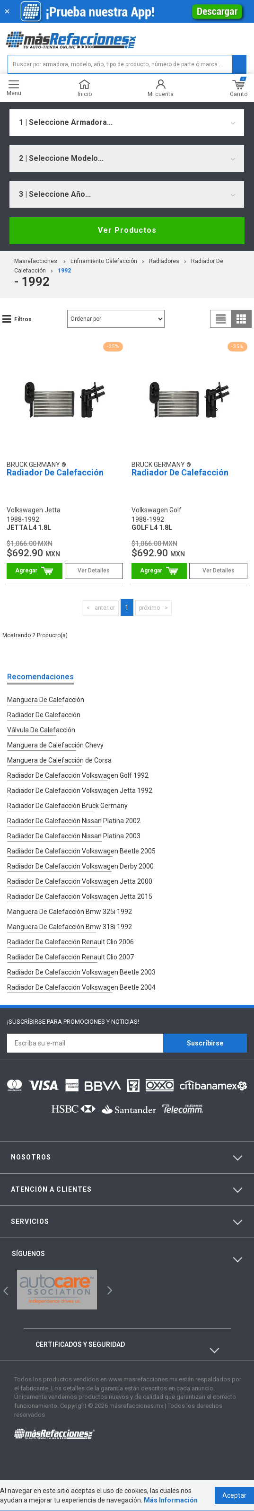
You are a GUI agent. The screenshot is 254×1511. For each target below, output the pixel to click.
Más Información (171, 1500)
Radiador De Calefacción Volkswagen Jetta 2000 (79, 881)
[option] (57, 1290)
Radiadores (164, 261)
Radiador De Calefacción (55, 472)
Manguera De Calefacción (45, 699)
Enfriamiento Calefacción (103, 261)
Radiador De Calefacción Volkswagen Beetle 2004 (81, 987)
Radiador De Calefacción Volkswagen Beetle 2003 (81, 972)
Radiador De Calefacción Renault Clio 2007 (70, 957)
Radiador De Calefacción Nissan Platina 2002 (73, 821)
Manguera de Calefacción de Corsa (59, 760)
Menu (14, 88)
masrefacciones (35, 261)
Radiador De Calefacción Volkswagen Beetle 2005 (81, 851)
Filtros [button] (23, 319)
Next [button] (108, 1290)
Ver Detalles (94, 570)
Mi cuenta (161, 88)
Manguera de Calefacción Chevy (55, 745)
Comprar (34, 571)
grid (241, 318)
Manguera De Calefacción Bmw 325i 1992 (69, 911)
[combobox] (126, 122)
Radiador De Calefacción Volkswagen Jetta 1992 (79, 790)
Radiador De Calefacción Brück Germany (67, 805)
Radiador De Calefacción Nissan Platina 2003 (73, 836)
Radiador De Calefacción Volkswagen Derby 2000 (80, 866)
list (220, 318)
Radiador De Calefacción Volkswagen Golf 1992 (78, 775)
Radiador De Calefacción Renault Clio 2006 (70, 942)
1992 (64, 270)
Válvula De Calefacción (41, 730)
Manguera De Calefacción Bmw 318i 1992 (69, 927)
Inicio (85, 88)
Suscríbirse (205, 1043)
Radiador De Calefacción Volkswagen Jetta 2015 (79, 896)
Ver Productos (127, 230)
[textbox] (127, 64)
